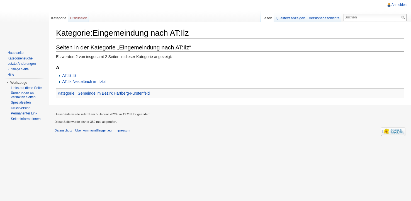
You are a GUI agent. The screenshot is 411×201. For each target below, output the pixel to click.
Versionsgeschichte (324, 18)
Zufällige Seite (18, 69)
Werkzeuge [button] (18, 83)
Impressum (122, 130)
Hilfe (11, 74)
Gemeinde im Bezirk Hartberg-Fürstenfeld (113, 93)
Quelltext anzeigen (290, 18)
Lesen (267, 18)
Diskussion (78, 18)
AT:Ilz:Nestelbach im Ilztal (84, 81)
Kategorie (66, 93)
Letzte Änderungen (22, 64)
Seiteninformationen (26, 119)
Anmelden (399, 5)
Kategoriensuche (20, 58)
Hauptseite (15, 53)
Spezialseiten (21, 102)
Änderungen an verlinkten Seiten (23, 95)
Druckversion (20, 108)
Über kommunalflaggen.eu (93, 130)
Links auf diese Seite (26, 88)
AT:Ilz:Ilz (69, 75)
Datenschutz (63, 130)
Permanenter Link (24, 113)
